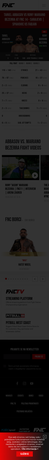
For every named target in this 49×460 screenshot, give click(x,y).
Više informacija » (29, 449)
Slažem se (24, 454)
